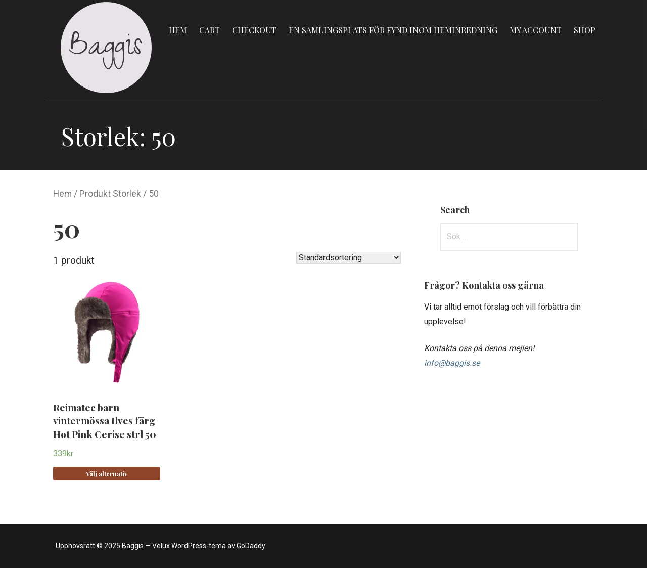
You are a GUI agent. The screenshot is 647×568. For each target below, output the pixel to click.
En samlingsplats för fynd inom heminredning (393, 30)
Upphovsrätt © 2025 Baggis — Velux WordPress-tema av (146, 546)
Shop (584, 30)
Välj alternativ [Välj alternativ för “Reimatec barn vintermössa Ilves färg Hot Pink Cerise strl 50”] (106, 474)
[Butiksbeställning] (348, 258)
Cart (209, 30)
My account (536, 30)
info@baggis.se (452, 363)
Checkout (254, 30)
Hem (178, 30)
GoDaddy (251, 546)
